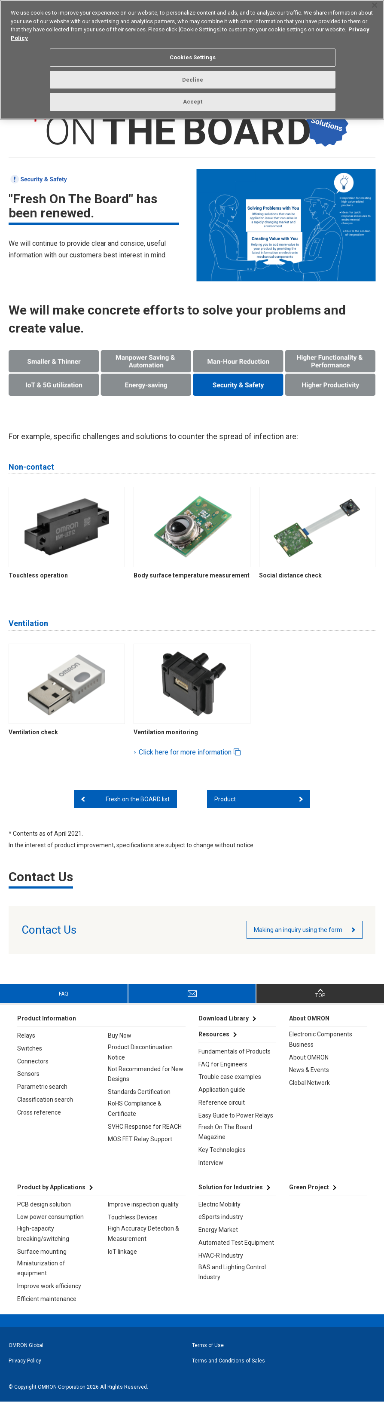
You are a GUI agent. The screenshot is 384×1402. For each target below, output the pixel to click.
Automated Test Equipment (236, 1242)
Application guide (221, 1089)
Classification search (45, 1099)
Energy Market (218, 1229)
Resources (213, 1034)
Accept (193, 101)
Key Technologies (222, 1149)
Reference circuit (221, 1102)
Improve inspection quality (143, 1204)
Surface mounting (42, 1251)
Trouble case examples (229, 1076)
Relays (26, 1035)
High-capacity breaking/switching (43, 1233)
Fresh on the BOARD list (138, 799)
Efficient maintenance (46, 1298)
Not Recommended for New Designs (145, 1074)
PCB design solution (44, 1204)
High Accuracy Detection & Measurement (143, 1233)
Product (225, 799)
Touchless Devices (133, 1217)
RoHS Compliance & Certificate (135, 1108)
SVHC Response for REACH (145, 1126)
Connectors (33, 1061)
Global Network (309, 1082)
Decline (193, 79)
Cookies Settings (193, 57)
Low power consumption (50, 1216)
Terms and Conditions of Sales (228, 1361)
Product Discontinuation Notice (140, 1052)
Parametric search (42, 1086)
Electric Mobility (219, 1204)
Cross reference (39, 1112)
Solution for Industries (230, 1187)
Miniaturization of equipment (41, 1268)
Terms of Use (208, 1345)
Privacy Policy (25, 1361)
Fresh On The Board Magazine (225, 1132)
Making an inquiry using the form (298, 929)
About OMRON (309, 1057)
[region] (192, 59)
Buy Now (119, 1035)
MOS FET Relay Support (140, 1139)
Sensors (28, 1073)
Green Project (309, 1187)
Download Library (223, 1018)
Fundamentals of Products (234, 1051)
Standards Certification (139, 1091)
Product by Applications (51, 1187)
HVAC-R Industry (220, 1255)
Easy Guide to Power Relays (235, 1115)
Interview (210, 1162)
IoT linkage (122, 1251)
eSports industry (220, 1216)
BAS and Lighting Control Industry (232, 1272)
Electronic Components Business (320, 1039)
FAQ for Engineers (222, 1064)
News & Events (309, 1069)
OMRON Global (26, 1345)
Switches (29, 1048)
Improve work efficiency (49, 1286)
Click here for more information (186, 752)
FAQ (63, 994)
